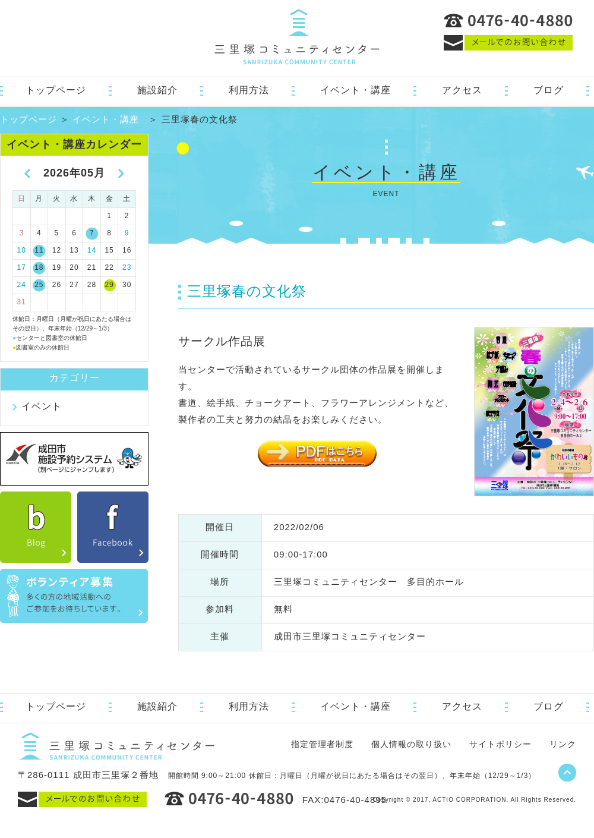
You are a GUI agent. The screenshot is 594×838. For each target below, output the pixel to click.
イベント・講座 (355, 90)
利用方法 (249, 90)
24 (21, 285)
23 (126, 267)
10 (21, 250)
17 (21, 267)
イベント (41, 406)
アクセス (462, 90)
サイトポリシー (500, 744)
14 (91, 250)
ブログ (548, 90)
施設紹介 (157, 90)
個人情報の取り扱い (411, 744)
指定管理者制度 (322, 744)
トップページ (56, 90)
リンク (562, 744)
